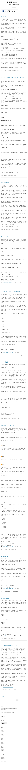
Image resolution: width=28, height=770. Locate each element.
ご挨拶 (6, 229)
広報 (2, 738)
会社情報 (2, 735)
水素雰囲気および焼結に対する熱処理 (10, 292)
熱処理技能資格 (5, 182)
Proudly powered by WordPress (6, 767)
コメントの (4, 759)
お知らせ (6, 549)
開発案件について (5, 16)
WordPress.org (3, 761)
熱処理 (6, 70)
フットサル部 (3, 732)
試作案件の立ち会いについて (8, 425)
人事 (2, 734)
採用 (2, 739)
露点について (4, 236)
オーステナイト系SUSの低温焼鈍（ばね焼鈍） (13, 77)
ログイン (2, 757)
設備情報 (6, 689)
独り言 (2, 746)
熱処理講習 (3, 745)
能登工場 (2, 747)
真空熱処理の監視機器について (9, 645)
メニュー (14, 7)
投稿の (3, 758)
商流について (4, 556)
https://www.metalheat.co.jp (8, 282)
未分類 (6, 418)
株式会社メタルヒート (14, 2)
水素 (6, 355)
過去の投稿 (3, 696)
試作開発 (9, 70)
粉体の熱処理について (7, 362)
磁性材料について (5, 598)
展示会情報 (3, 736)
